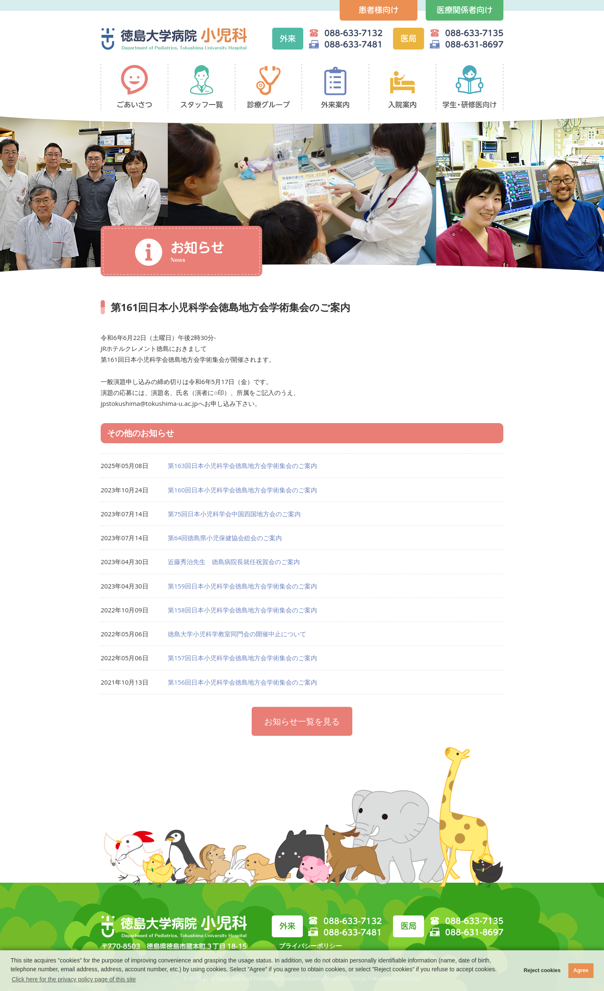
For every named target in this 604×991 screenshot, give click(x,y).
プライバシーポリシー (310, 945)
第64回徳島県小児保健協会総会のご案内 (225, 537)
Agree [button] (580, 970)
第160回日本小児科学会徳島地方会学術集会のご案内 (242, 490)
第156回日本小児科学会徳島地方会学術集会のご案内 (242, 682)
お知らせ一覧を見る (302, 721)
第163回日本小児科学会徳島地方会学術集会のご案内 (242, 465)
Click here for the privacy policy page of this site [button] (74, 979)
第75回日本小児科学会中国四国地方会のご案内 (234, 514)
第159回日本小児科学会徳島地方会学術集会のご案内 (242, 586)
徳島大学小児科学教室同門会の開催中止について (237, 634)
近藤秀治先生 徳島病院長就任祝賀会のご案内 (234, 561)
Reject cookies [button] (541, 970)
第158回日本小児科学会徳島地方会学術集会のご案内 (242, 610)
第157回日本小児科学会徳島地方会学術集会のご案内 (242, 658)
